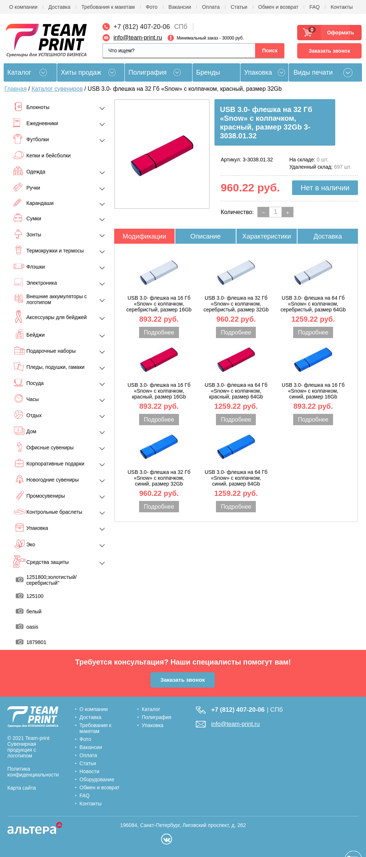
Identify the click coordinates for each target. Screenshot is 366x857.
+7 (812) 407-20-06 (141, 26)
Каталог (151, 709)
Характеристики (266, 236)
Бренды (208, 72)
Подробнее (159, 332)
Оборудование (96, 779)
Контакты (341, 7)
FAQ (314, 7)
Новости (89, 771)
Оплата (211, 7)
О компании (23, 7)
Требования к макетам (108, 7)
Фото (151, 7)
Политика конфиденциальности (33, 772)
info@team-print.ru (137, 37)
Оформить (338, 32)
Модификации (144, 236)
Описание (205, 236)
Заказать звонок (329, 51)
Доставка (59, 7)
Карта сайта (21, 788)
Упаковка (258, 72)
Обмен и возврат (278, 7)
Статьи (239, 7)
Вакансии (179, 7)
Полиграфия (147, 72)
